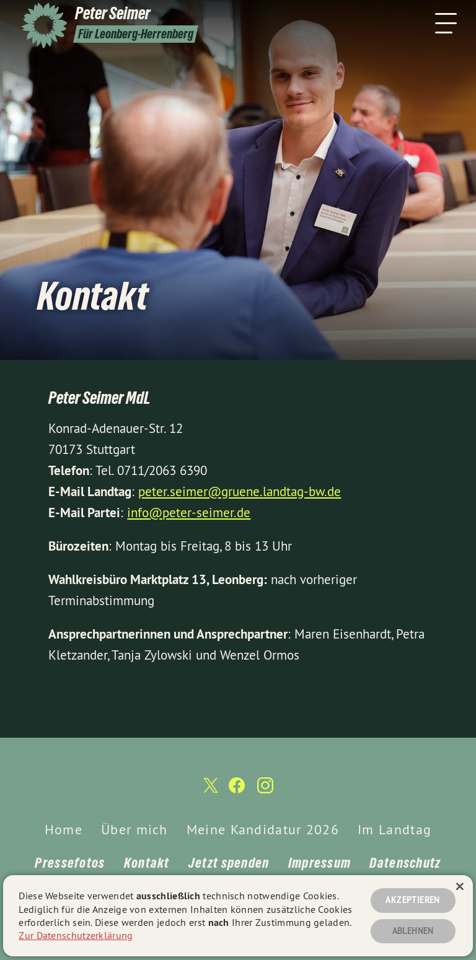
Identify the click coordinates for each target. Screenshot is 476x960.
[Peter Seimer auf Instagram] (265, 791)
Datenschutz (405, 863)
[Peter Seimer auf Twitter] (209, 791)
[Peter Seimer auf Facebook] (237, 791)
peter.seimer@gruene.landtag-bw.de (239, 491)
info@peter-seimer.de (188, 512)
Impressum (319, 863)
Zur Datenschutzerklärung (76, 935)
